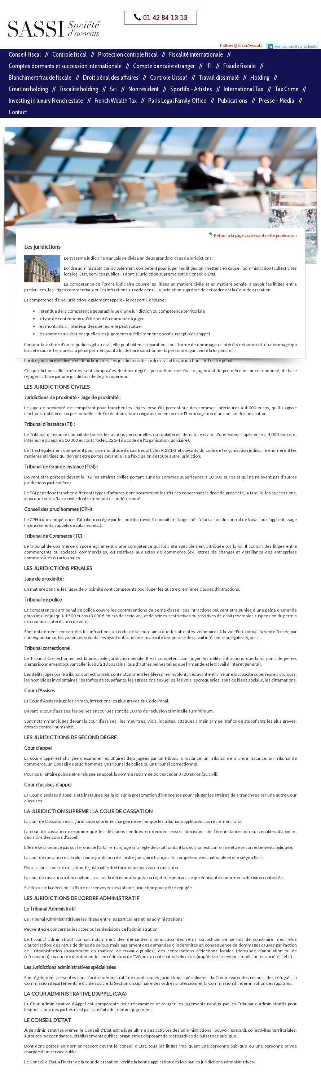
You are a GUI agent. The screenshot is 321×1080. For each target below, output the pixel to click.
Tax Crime (286, 89)
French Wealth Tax (115, 100)
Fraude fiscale (239, 66)
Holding (259, 77)
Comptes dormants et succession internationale (65, 66)
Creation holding (28, 89)
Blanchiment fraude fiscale (40, 77)
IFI (209, 66)
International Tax (243, 89)
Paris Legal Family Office (177, 100)
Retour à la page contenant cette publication (252, 235)
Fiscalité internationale (196, 54)
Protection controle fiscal (128, 54)
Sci (113, 89)
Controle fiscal (69, 54)
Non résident (143, 89)
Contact (18, 112)
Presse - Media (276, 100)
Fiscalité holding (79, 89)
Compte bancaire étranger (164, 66)
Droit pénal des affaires (110, 77)
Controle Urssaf (168, 77)
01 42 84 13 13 (160, 17)
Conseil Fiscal (25, 54)
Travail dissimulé (219, 77)
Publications (232, 100)
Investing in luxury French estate (46, 100)
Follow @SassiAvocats (241, 45)
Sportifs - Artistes (191, 89)
